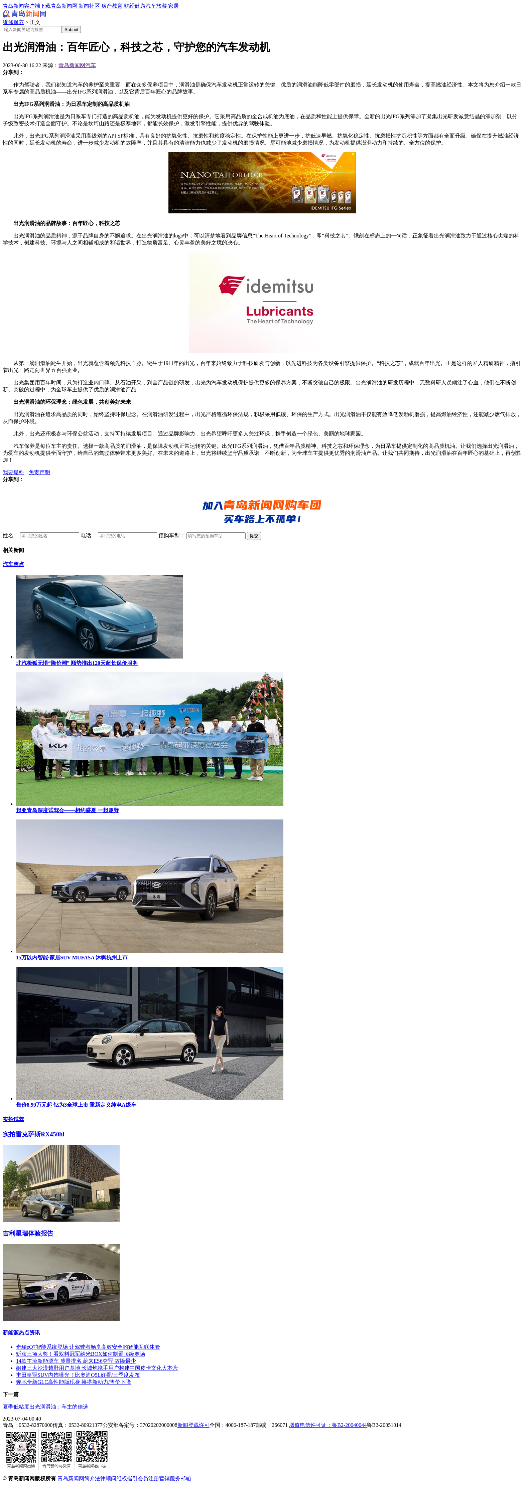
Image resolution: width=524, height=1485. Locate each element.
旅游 (161, 6)
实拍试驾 (13, 1119)
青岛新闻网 (64, 6)
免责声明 (39, 472)
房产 (106, 6)
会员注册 (148, 1478)
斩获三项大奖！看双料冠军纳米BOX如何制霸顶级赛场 (80, 1354)
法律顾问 (105, 1478)
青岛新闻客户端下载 (27, 6)
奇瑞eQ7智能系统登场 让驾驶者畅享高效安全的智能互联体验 (88, 1347)
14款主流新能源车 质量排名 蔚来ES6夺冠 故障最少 (76, 1361)
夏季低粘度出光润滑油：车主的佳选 (45, 1407)
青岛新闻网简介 (76, 1478)
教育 (117, 6)
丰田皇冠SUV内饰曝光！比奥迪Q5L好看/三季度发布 (78, 1375)
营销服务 (169, 1478)
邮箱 (185, 1478)
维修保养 (13, 22)
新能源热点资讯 (21, 1332)
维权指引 (127, 1478)
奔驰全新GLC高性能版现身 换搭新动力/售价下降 (73, 1382)
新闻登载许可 (193, 1425)
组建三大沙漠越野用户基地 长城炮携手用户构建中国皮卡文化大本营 (97, 1368)
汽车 (150, 6)
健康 (140, 6)
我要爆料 (13, 472)
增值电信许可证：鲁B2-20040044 (328, 1425)
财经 (129, 6)
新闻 (84, 6)
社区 (94, 6)
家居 (173, 6)
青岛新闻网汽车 (77, 65)
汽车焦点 (13, 564)
